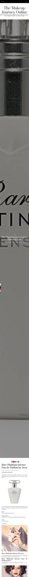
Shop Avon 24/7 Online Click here (10, 470)
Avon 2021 (14, 234)
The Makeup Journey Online (14, 10)
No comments (26, 242)
